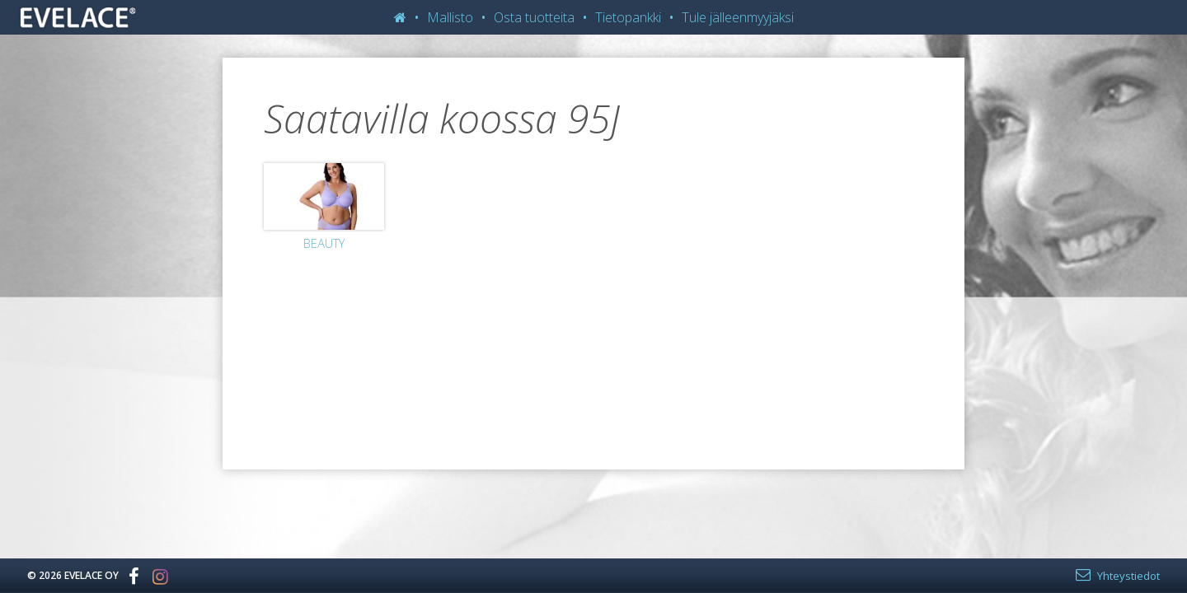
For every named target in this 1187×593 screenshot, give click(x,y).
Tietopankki (628, 17)
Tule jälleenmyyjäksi (738, 17)
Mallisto (450, 17)
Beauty (324, 243)
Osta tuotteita (534, 17)
